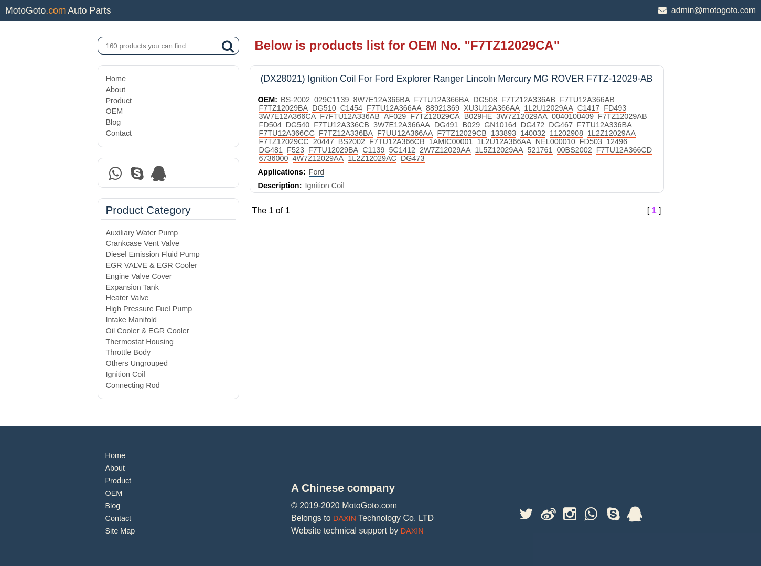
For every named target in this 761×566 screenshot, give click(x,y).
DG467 (561, 125)
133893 (503, 133)
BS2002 (351, 141)
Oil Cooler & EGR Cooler (147, 330)
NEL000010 (555, 141)
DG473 (413, 158)
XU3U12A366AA (492, 108)
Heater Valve (127, 297)
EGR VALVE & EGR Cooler (152, 265)
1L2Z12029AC (372, 158)
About (116, 89)
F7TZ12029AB (622, 116)
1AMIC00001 (451, 141)
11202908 (566, 133)
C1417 (588, 108)
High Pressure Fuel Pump (149, 308)
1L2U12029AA (548, 108)
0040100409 (573, 116)
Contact (119, 133)
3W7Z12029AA (522, 116)
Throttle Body (128, 352)
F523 (295, 150)
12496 (616, 141)
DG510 (324, 108)
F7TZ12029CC (284, 141)
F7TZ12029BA (283, 108)
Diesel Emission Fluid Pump (153, 254)
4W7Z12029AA (318, 158)
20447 (323, 141)
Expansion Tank (132, 287)
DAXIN (344, 518)
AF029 (395, 116)
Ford (317, 172)
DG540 (298, 125)
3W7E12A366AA (401, 125)
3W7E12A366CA (287, 116)
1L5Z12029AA (499, 150)
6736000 (273, 158)
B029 (471, 125)
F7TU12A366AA (394, 108)
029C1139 (331, 99)
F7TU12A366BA (441, 99)
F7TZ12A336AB (528, 99)
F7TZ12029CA (434, 116)
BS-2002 (295, 99)
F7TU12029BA (333, 150)
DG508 (485, 99)
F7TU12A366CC (287, 133)
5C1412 (402, 150)
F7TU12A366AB (587, 99)
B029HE (478, 116)
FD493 (615, 108)
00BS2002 (574, 150)
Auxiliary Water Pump (142, 232)
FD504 (270, 125)
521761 (540, 150)
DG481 (271, 150)
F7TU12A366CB (397, 141)
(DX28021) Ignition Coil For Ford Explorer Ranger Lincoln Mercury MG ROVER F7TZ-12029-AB (457, 78)
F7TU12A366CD (624, 150)
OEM (114, 111)
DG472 (533, 125)
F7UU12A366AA (405, 133)
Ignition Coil (125, 374)
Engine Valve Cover (139, 276)
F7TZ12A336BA (346, 133)
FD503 (591, 141)
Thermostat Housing (140, 342)
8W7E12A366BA (381, 99)
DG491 (446, 125)
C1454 (351, 108)
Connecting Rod (133, 385)
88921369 (442, 108)
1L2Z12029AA (611, 133)
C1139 (373, 150)
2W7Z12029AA (445, 150)
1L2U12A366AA (504, 141)
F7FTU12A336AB (350, 116)
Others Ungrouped (137, 363)
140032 (532, 133)
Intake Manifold (131, 319)
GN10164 (500, 125)
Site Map (120, 531)
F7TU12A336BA (604, 125)
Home (116, 78)
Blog (113, 122)
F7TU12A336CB (341, 125)
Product (119, 100)
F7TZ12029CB (461, 133)
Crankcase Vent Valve (143, 243)
